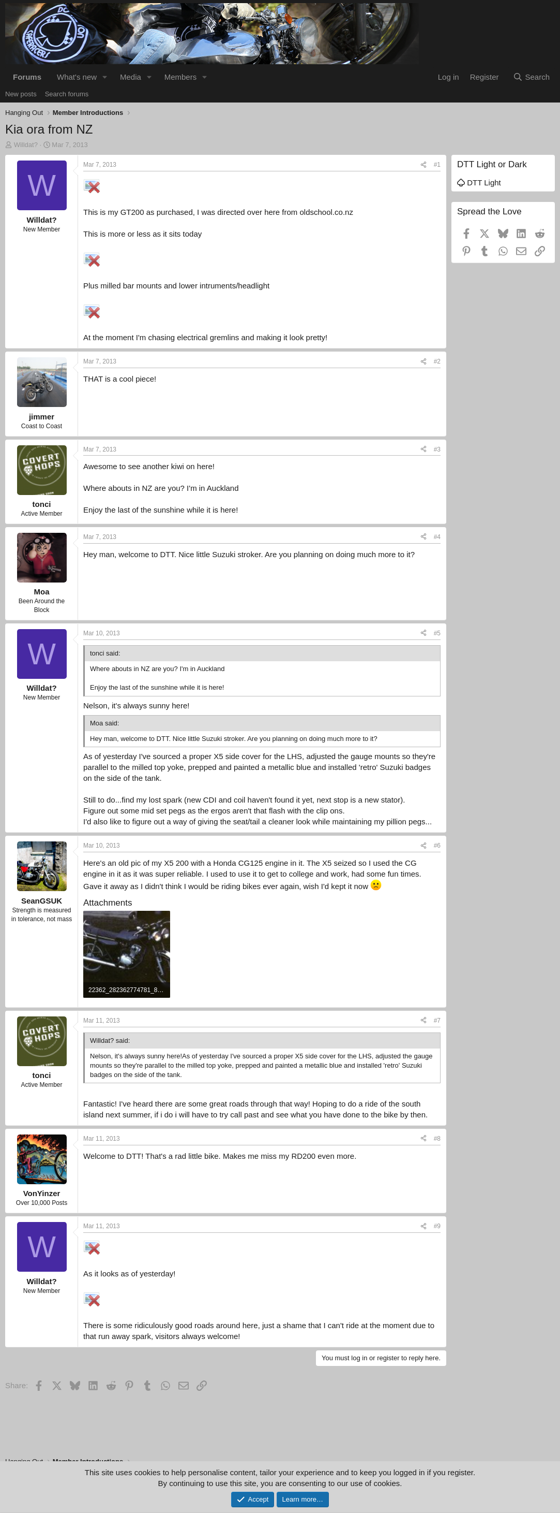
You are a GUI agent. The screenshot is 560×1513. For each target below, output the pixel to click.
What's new (77, 76)
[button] (105, 76)
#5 (437, 633)
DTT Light (479, 182)
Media (130, 76)
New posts (21, 94)
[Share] (423, 165)
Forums (27, 76)
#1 (437, 164)
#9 (437, 1226)
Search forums (67, 94)
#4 (437, 537)
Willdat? (26, 145)
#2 (437, 361)
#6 (437, 845)
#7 (437, 1020)
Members (180, 76)
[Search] (531, 76)
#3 (437, 449)
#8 (437, 1138)
